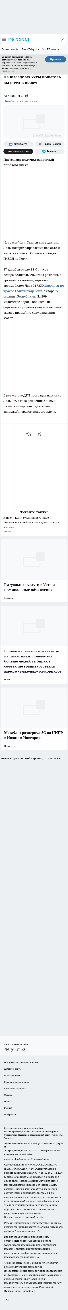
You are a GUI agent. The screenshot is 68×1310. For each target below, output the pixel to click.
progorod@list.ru (23, 1154)
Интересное (10, 1114)
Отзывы (8, 1094)
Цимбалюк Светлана (20, 101)
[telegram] (40, 434)
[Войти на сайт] (62, 39)
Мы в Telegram (30, 49)
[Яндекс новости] (50, 144)
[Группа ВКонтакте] (18, 144)
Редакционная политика (16, 1082)
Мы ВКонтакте (50, 49)
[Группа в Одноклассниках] (12, 1049)
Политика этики (12, 1075)
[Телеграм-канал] (50, 151)
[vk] (29, 434)
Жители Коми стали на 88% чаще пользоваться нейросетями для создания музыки (34, 525)
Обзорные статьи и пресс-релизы (21, 1062)
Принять (55, 59)
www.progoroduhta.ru (33, 1128)
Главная (8, 1107)
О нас (7, 1101)
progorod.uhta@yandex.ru (17, 1159)
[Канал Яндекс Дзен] (18, 151)
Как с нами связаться (15, 1088)
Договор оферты (12, 1068)
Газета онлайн (10, 49)
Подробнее (28, 1291)
